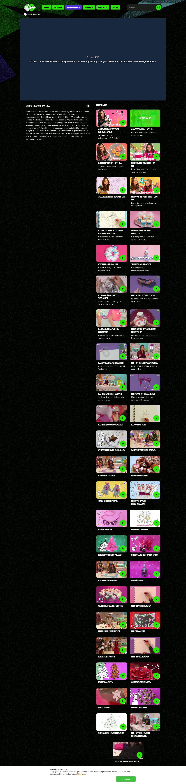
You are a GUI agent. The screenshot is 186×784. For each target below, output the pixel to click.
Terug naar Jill (33, 14)
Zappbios (89, 7)
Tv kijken (58, 7)
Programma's (73, 7)
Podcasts (102, 7)
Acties (115, 7)
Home (46, 7)
